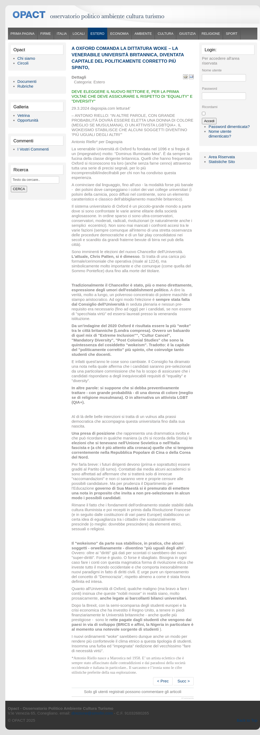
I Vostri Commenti (33, 149)
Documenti (27, 81)
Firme (45, 34)
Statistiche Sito (222, 161)
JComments (187, 698)
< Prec (163, 681)
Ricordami (210, 107)
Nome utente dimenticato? (220, 133)
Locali (79, 34)
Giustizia (187, 34)
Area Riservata (222, 157)
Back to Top (247, 720)
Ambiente (143, 34)
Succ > (183, 681)
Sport (231, 34)
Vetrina (24, 115)
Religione (211, 34)
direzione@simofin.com (92, 713)
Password (209, 89)
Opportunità (28, 120)
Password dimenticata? (229, 126)
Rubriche (25, 86)
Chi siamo (26, 58)
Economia (119, 34)
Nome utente (212, 70)
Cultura (165, 34)
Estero (97, 34)
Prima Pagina (22, 34)
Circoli (23, 63)
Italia (62, 34)
